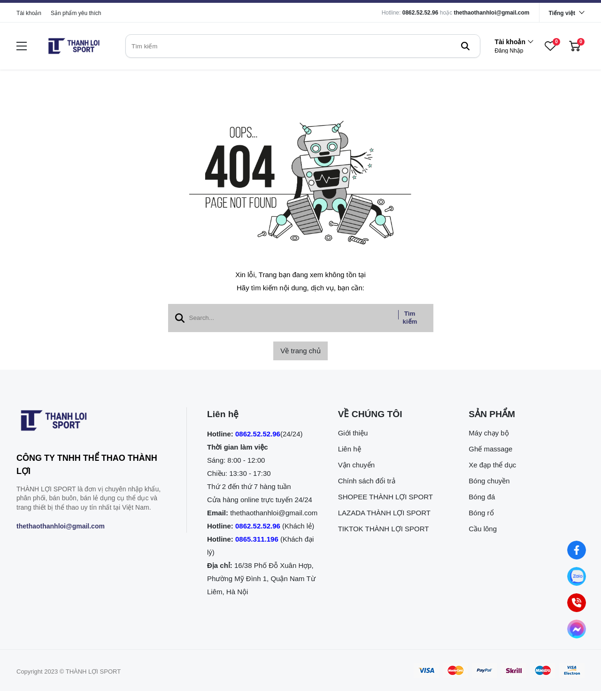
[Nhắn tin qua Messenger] (576, 628)
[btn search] (465, 46)
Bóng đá (482, 497)
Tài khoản (28, 13)
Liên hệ (349, 449)
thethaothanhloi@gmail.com (492, 12)
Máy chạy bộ (489, 433)
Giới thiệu (353, 433)
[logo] (73, 46)
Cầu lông (483, 529)
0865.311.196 (256, 539)
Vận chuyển (356, 465)
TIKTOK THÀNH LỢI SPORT (383, 529)
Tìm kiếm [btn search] (410, 317)
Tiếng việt (562, 13)
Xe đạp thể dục (492, 465)
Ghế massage (490, 449)
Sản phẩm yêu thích (76, 13)
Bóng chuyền (489, 481)
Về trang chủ (300, 351)
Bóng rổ (481, 513)
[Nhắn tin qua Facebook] (576, 549)
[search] (302, 46)
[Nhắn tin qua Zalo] (576, 576)
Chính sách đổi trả (366, 481)
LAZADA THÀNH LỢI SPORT (384, 513)
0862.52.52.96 (420, 12)
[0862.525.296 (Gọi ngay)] (576, 602)
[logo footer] (91, 422)
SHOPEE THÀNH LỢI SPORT (385, 497)
